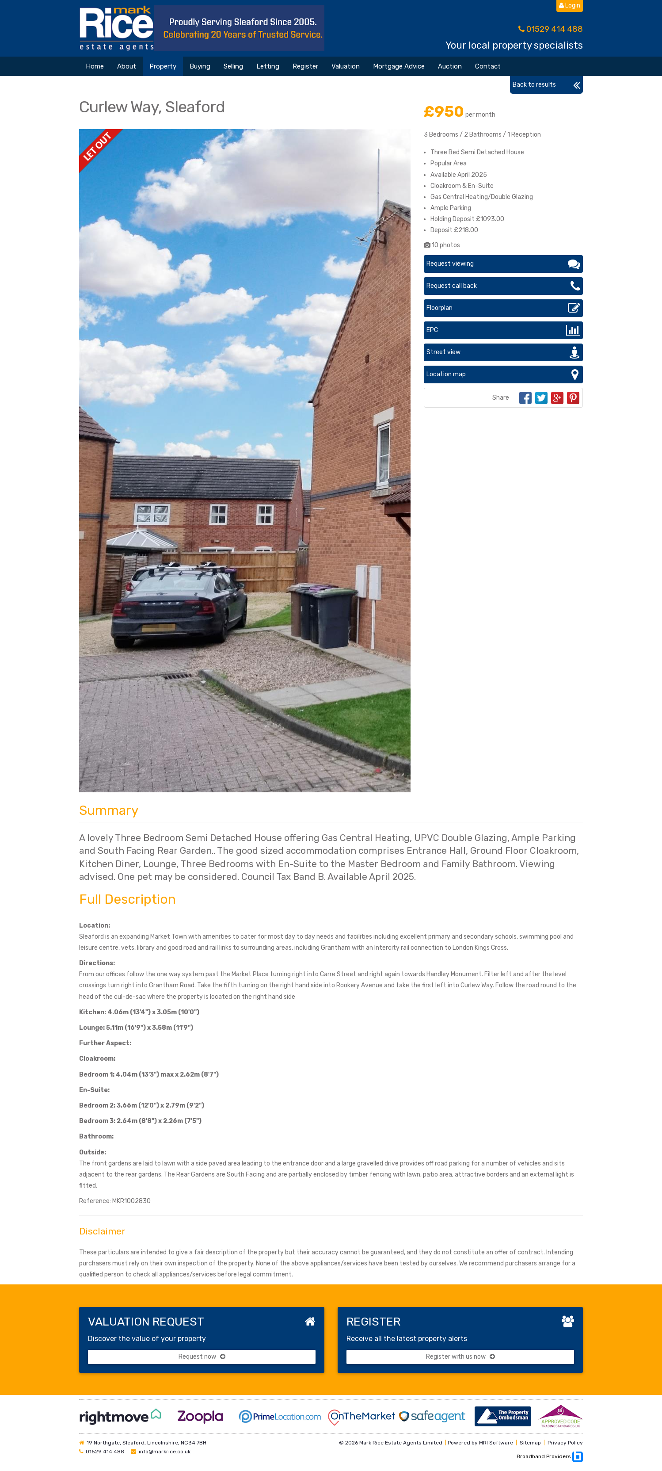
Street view (503, 352)
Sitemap (530, 1443)
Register (305, 66)
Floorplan (503, 308)
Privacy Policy (565, 1443)
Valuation (345, 66)
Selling (233, 66)
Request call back (503, 286)
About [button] (126, 66)
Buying (200, 66)
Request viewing (503, 264)
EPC (503, 330)
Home (95, 66)
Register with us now (460, 1356)
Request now (202, 1356)
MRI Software (496, 1443)
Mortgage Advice (399, 66)
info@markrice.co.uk (164, 1451)
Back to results (546, 85)
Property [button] (162, 66)
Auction (450, 66)
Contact (488, 66)
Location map (503, 374)
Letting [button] (267, 66)
